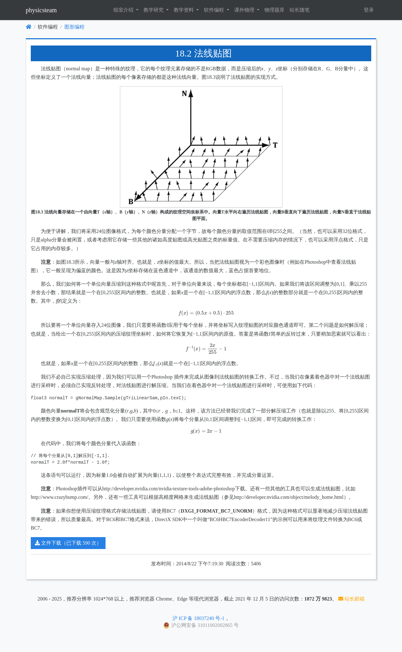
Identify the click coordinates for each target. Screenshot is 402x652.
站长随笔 (300, 10)
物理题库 (274, 10)
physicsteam (41, 10)
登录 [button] (369, 10)
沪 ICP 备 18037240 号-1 (198, 618)
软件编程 (214, 10)
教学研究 (154, 10)
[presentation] (201, 313)
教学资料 (184, 10)
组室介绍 (124, 10)
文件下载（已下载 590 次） (68, 543)
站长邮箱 (351, 598)
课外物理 (245, 10)
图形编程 (74, 27)
